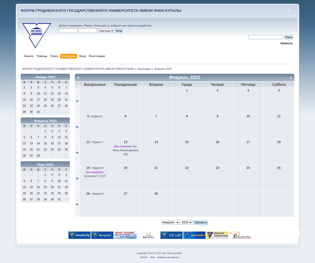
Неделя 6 (97, 116)
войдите (116, 25)
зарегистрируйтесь (139, 25)
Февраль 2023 (45, 121)
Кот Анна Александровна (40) (125, 150)
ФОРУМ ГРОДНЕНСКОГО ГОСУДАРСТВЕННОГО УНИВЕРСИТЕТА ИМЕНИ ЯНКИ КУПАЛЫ (101, 10)
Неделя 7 (97, 142)
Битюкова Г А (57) (95, 176)
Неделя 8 (97, 167)
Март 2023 (45, 164)
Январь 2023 (45, 77)
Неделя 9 (97, 193)
